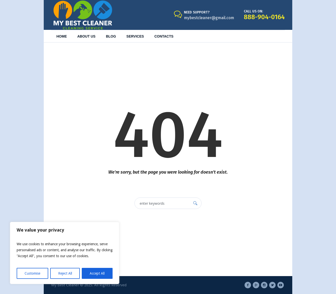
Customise (32, 273)
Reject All (65, 273)
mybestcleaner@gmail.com (209, 17)
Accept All (97, 273)
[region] (64, 253)
